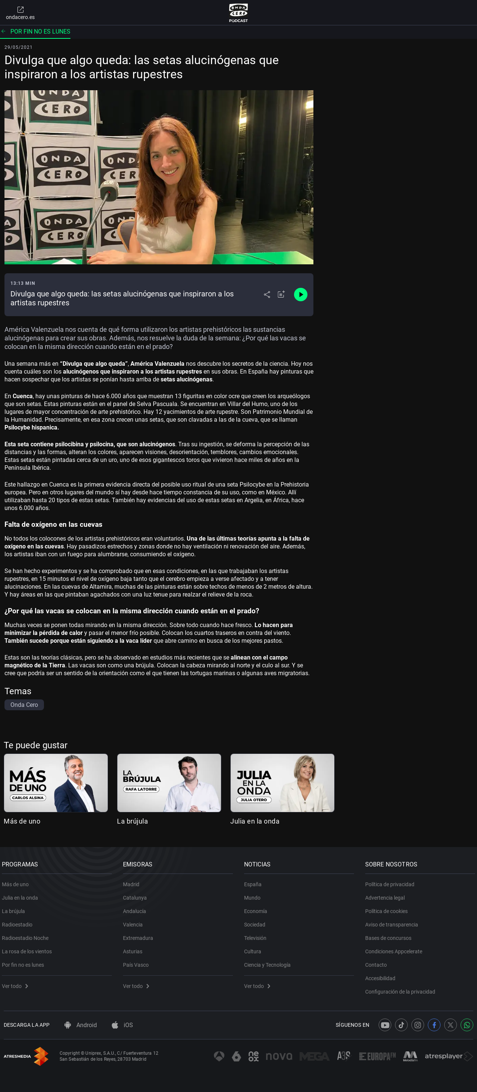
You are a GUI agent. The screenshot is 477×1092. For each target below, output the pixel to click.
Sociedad (256, 922)
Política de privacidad (391, 882)
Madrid (133, 882)
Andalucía (136, 909)
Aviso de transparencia (393, 922)
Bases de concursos (390, 935)
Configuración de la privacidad (402, 989)
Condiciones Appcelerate (395, 949)
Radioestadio (19, 922)
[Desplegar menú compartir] (267, 294)
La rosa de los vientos (29, 949)
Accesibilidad (382, 976)
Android (80, 1025)
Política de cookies (388, 909)
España (254, 882)
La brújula (132, 821)
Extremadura (140, 935)
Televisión (257, 935)
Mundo (254, 895)
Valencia (135, 922)
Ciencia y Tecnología (269, 962)
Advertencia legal (387, 895)
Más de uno (22, 821)
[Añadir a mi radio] (281, 294)
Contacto (378, 962)
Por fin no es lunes (35, 31)
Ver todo (17, 983)
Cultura (254, 949)
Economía (257, 909)
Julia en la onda (254, 821)
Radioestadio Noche (27, 935)
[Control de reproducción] (300, 294)
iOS (122, 1025)
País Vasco (138, 962)
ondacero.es (20, 12)
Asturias (134, 949)
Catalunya (137, 895)
